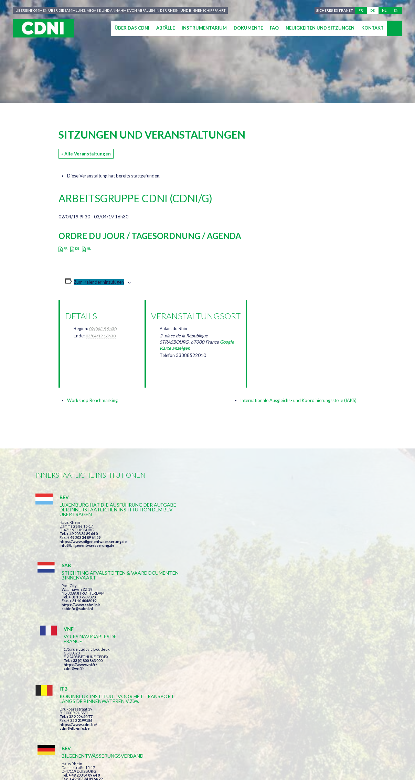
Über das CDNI (132, 28)
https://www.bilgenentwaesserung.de (93, 551)
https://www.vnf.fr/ (311, 533)
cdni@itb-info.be (74, 625)
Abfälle (165, 28)
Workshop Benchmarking (92, 400)
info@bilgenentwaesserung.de (87, 555)
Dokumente (248, 28)
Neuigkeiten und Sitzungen (320, 28)
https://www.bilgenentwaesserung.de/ (211, 611)
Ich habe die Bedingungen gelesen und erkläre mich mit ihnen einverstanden (247, 678)
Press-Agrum (86, 762)
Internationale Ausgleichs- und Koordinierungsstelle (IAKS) (298, 400)
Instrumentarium (204, 28)
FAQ (274, 28)
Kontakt (372, 28)
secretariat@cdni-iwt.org (374, 717)
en (396, 10)
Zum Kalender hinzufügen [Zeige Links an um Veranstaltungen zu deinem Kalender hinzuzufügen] (99, 282)
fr (361, 10)
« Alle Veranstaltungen (86, 153)
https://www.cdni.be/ (78, 621)
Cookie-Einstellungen (316, 749)
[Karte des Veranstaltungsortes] (288, 336)
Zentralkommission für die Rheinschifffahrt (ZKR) (102, 749)
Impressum (190, 749)
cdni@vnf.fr (305, 536)
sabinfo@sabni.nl (193, 545)
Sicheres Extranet (334, 10)
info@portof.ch (308, 624)
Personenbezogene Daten (245, 749)
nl (384, 10)
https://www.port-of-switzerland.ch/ (327, 620)
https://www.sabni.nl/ (196, 541)
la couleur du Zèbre (142, 762)
